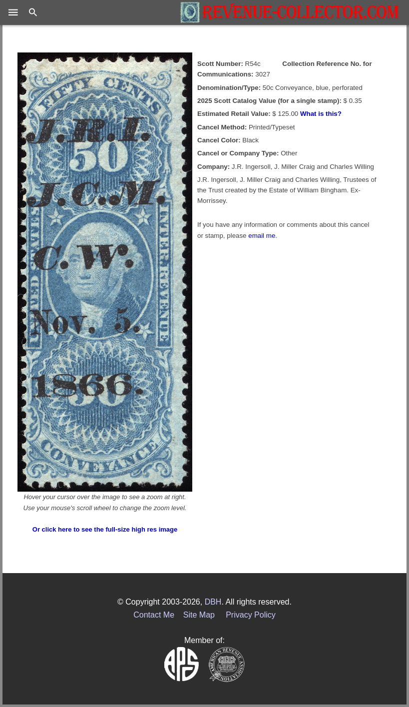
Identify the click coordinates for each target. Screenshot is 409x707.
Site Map (199, 615)
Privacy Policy (251, 615)
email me (261, 235)
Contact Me (153, 615)
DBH (213, 602)
